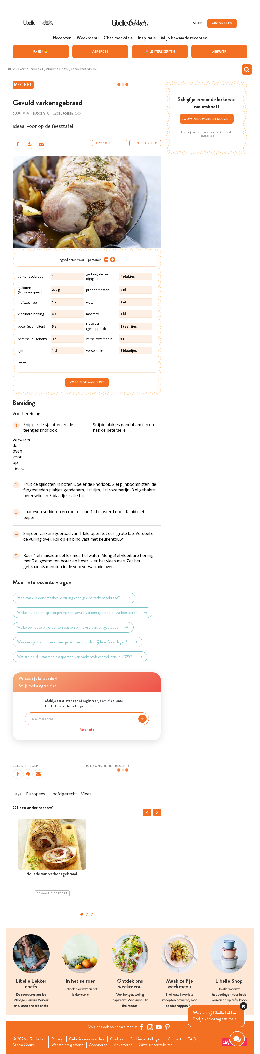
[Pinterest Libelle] (167, 1027)
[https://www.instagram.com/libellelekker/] (150, 1027)
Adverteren (123, 1045)
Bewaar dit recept (109, 143)
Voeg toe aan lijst (87, 382)
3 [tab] (92, 914)
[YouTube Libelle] (159, 1027)
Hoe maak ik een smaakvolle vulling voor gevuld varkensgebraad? (74, 598)
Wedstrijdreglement (67, 1045)
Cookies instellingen (145, 1039)
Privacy (57, 1039)
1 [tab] (81, 914)
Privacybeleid (207, 135)
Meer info (87, 729)
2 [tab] (87, 914)
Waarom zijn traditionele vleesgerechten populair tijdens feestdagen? (77, 642)
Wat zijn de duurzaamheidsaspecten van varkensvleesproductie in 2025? (80, 657)
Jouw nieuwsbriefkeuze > (207, 118)
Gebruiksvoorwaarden (86, 1039)
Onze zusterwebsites (155, 1045)
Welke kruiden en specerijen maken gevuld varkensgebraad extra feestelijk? (82, 613)
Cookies (116, 1039)
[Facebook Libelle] (141, 1027)
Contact (174, 1039)
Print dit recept (145, 143)
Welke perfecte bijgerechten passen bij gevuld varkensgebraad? (73, 627)
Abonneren (98, 1045)
